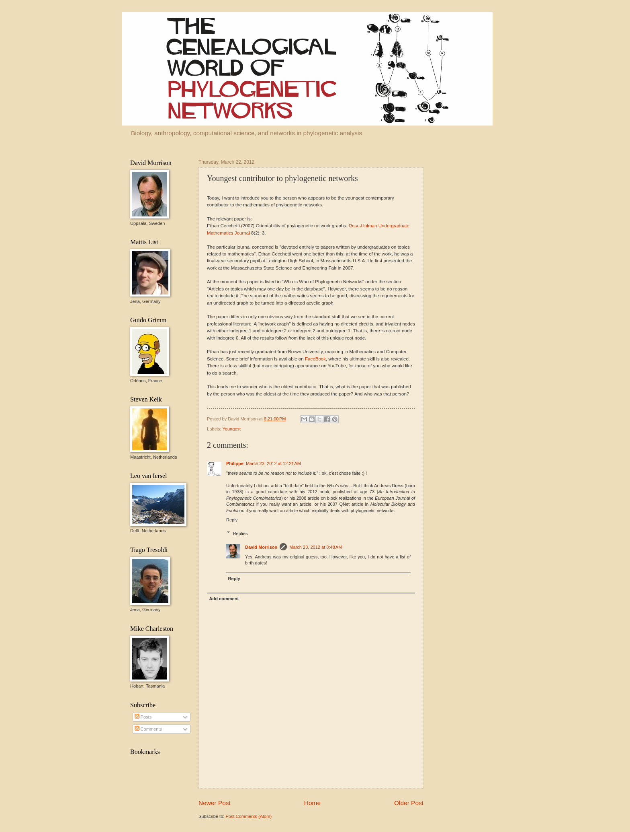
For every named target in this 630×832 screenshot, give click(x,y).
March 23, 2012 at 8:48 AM (315, 547)
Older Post (408, 802)
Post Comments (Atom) (248, 816)
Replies (240, 533)
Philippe (234, 463)
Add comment (224, 598)
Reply (231, 519)
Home (312, 802)
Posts (143, 717)
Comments (148, 729)
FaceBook (315, 358)
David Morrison (261, 547)
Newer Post (214, 802)
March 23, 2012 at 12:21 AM (273, 463)
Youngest (231, 428)
